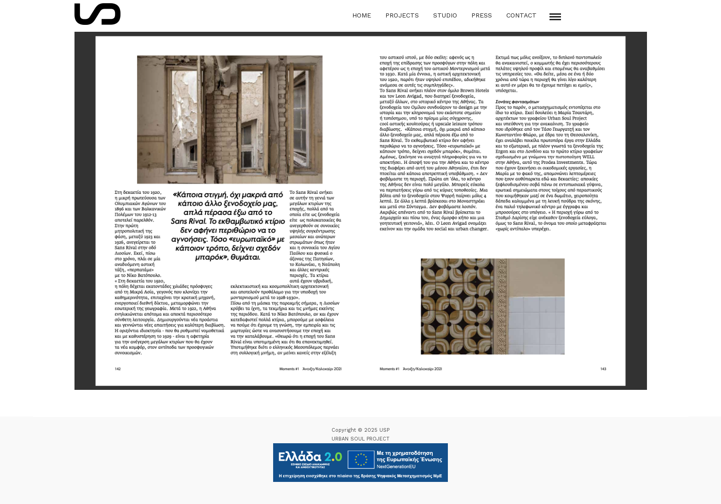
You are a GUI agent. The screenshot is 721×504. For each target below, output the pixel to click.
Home (361, 15)
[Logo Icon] (97, 14)
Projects (402, 15)
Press (481, 15)
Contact (521, 15)
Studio (445, 15)
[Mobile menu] (555, 16)
